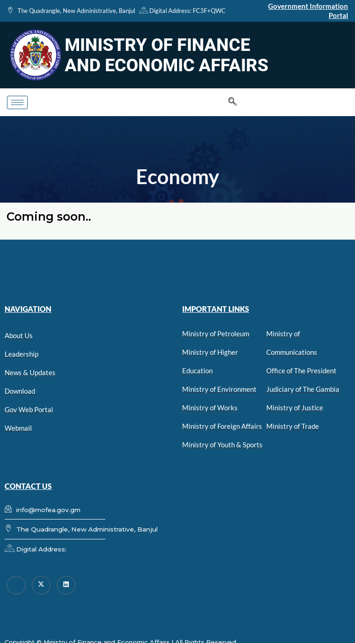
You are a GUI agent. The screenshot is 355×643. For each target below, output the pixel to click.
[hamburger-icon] (17, 102)
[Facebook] (16, 585)
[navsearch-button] (232, 102)
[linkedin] (66, 585)
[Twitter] (41, 585)
